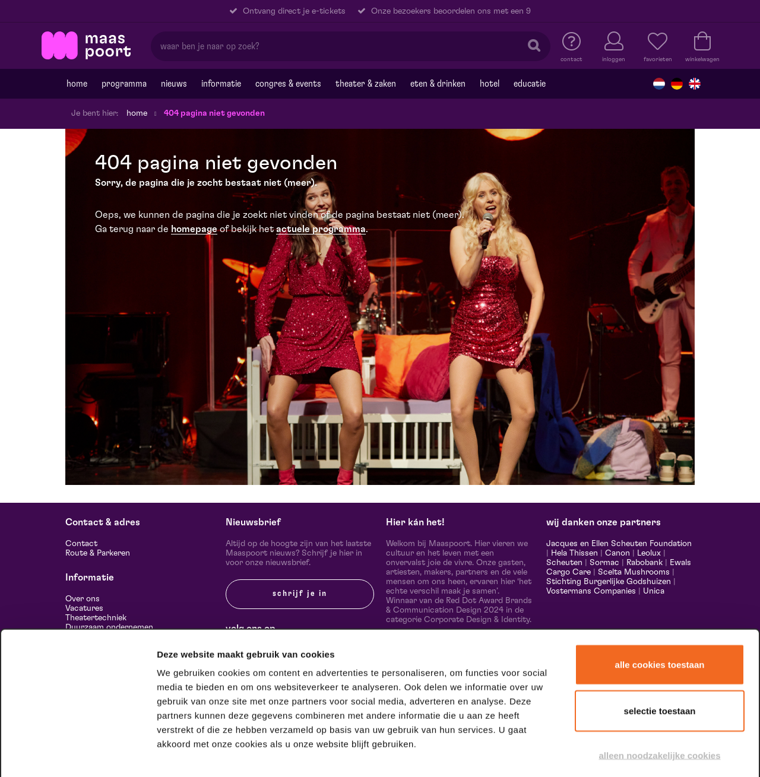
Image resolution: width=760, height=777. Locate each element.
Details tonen (643, 752)
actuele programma (321, 229)
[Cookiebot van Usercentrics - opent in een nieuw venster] (78, 753)
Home (76, 83)
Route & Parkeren (97, 553)
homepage (194, 229)
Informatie (221, 83)
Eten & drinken (438, 83)
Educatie (530, 83)
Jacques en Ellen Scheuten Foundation (619, 544)
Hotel (489, 83)
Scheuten (564, 563)
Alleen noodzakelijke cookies (659, 695)
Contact (81, 544)
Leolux (649, 553)
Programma (124, 83)
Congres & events (288, 83)
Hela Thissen (574, 553)
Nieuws (174, 83)
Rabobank (644, 563)
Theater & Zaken (365, 83)
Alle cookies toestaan (660, 605)
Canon (617, 553)
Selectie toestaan (660, 651)
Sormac (604, 563)
